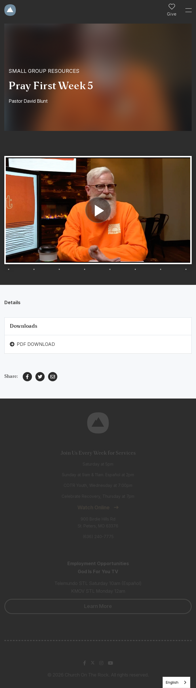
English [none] (172, 682)
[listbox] (176, 682)
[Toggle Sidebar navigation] (186, 10)
